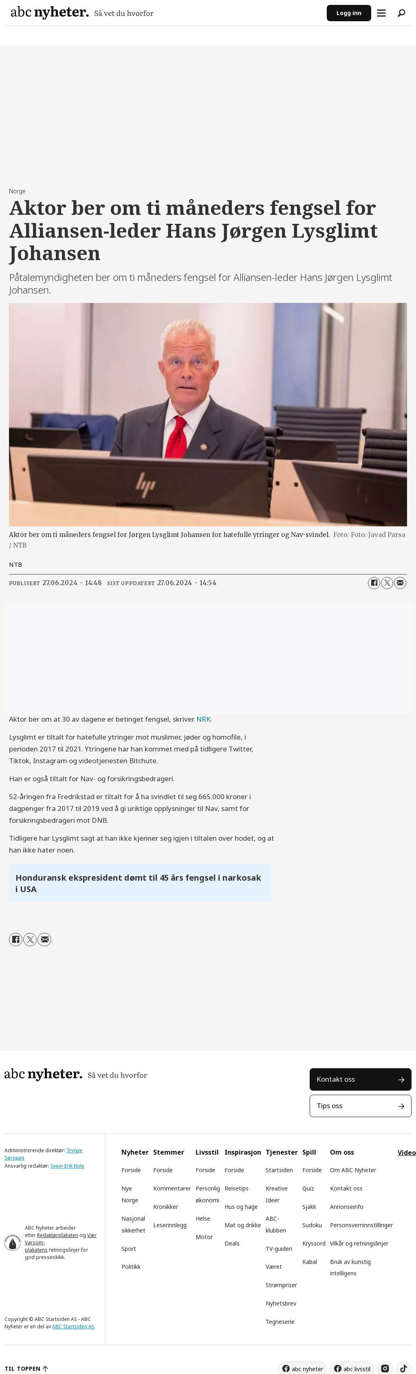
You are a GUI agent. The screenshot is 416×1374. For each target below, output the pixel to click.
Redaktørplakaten (57, 1235)
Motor (204, 1237)
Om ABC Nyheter (353, 1170)
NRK (203, 719)
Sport (128, 1249)
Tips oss (329, 1105)
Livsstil (207, 1152)
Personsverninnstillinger (361, 1225)
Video (407, 1152)
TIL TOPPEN (22, 1368)
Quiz (308, 1188)
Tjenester (282, 1152)
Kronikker (165, 1207)
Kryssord (314, 1243)
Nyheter (135, 1152)
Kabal (309, 1262)
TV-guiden (279, 1249)
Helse (203, 1218)
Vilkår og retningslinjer (359, 1243)
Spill (309, 1152)
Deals (232, 1243)
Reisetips (237, 1188)
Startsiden (279, 1170)
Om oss (342, 1152)
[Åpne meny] (381, 13)
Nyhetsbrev (281, 1303)
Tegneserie (280, 1321)
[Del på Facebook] (374, 583)
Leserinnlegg (170, 1225)
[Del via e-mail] (400, 583)
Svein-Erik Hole (67, 1165)
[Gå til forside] (82, 12)
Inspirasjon (243, 1152)
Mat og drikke (243, 1225)
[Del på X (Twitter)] (387, 583)
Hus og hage (241, 1207)
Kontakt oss (336, 1079)
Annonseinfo (346, 1207)
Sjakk (309, 1207)
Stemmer (168, 1152)
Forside (131, 1170)
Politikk (131, 1266)
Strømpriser (281, 1285)
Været (274, 1266)
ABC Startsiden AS (73, 1326)
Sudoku (312, 1225)
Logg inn (349, 13)
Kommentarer (172, 1188)
